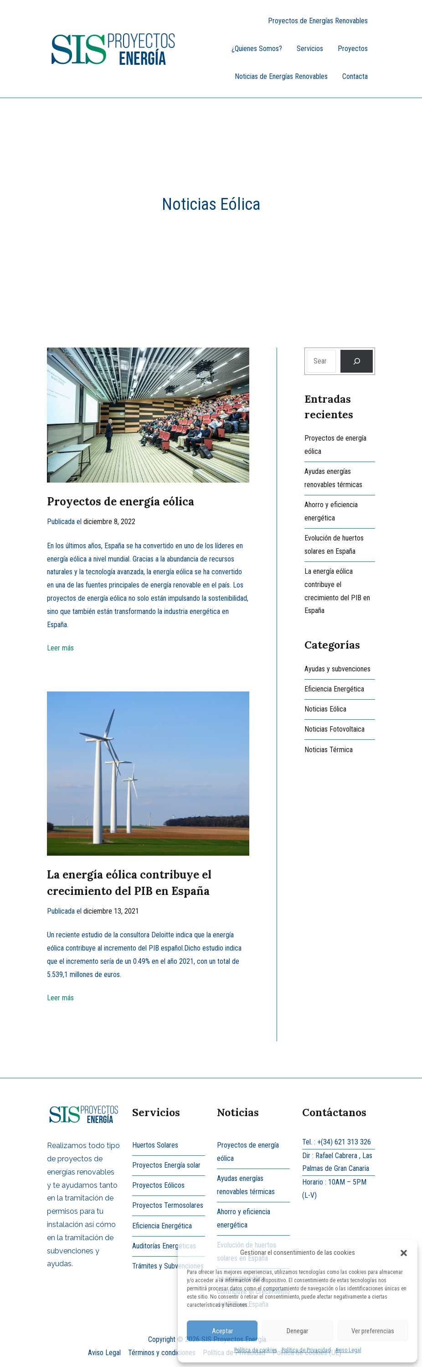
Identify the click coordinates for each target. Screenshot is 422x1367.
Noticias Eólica (325, 709)
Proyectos (353, 48)
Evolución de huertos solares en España (334, 545)
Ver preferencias (372, 1331)
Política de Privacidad (306, 1350)
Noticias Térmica (328, 749)
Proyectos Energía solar (166, 1165)
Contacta (355, 76)
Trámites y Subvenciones (168, 1266)
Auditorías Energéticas (164, 1246)
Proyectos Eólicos (158, 1185)
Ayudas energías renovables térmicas (333, 478)
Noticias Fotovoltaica (334, 729)
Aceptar (222, 1331)
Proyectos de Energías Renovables (318, 20)
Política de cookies (255, 1350)
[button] (403, 1253)
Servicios (310, 48)
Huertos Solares (155, 1145)
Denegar (297, 1331)
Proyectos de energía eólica (120, 501)
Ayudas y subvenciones (337, 669)
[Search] (356, 361)
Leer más (60, 648)
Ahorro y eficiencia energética (331, 511)
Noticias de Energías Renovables (281, 76)
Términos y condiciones (162, 1352)
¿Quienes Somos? (257, 48)
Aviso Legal (348, 1350)
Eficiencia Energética (334, 689)
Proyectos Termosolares (167, 1205)
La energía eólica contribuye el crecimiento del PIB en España (337, 591)
